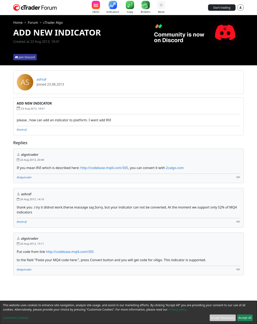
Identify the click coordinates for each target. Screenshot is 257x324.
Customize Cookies (16, 318)
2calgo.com (175, 168)
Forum (33, 22)
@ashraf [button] (22, 129)
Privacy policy (177, 309)
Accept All (245, 318)
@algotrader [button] (24, 177)
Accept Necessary (223, 318)
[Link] (238, 177)
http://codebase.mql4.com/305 (104, 168)
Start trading (221, 8)
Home (18, 22)
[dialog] (128, 312)
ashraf (41, 79)
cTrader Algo (53, 22)
